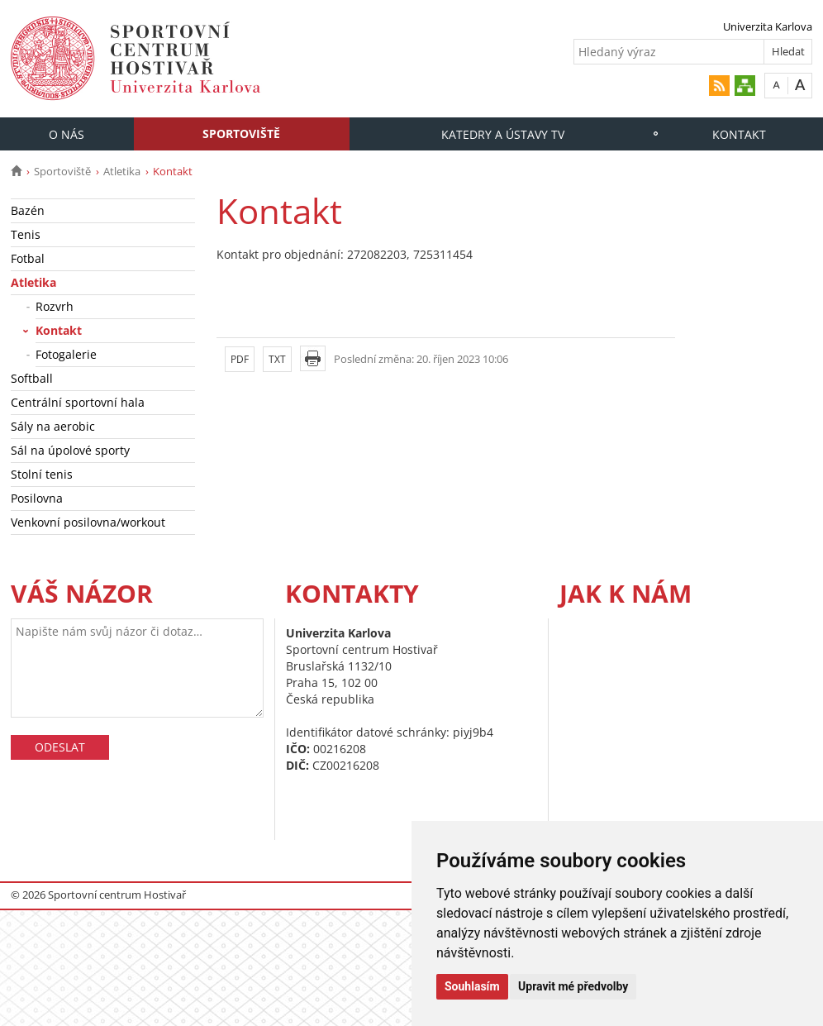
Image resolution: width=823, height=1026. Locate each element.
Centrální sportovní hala (78, 402)
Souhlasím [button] (472, 986)
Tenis (25, 234)
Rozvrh (55, 306)
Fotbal (28, 258)
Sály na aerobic (53, 426)
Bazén (28, 210)
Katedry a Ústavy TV (502, 134)
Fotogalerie (66, 354)
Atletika (121, 171)
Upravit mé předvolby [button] (573, 986)
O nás (66, 134)
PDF (240, 359)
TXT (277, 359)
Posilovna (37, 498)
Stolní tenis (42, 474)
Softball (32, 378)
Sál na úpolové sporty (70, 450)
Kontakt (739, 134)
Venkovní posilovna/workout (88, 522)
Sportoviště (241, 133)
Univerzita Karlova (767, 26)
